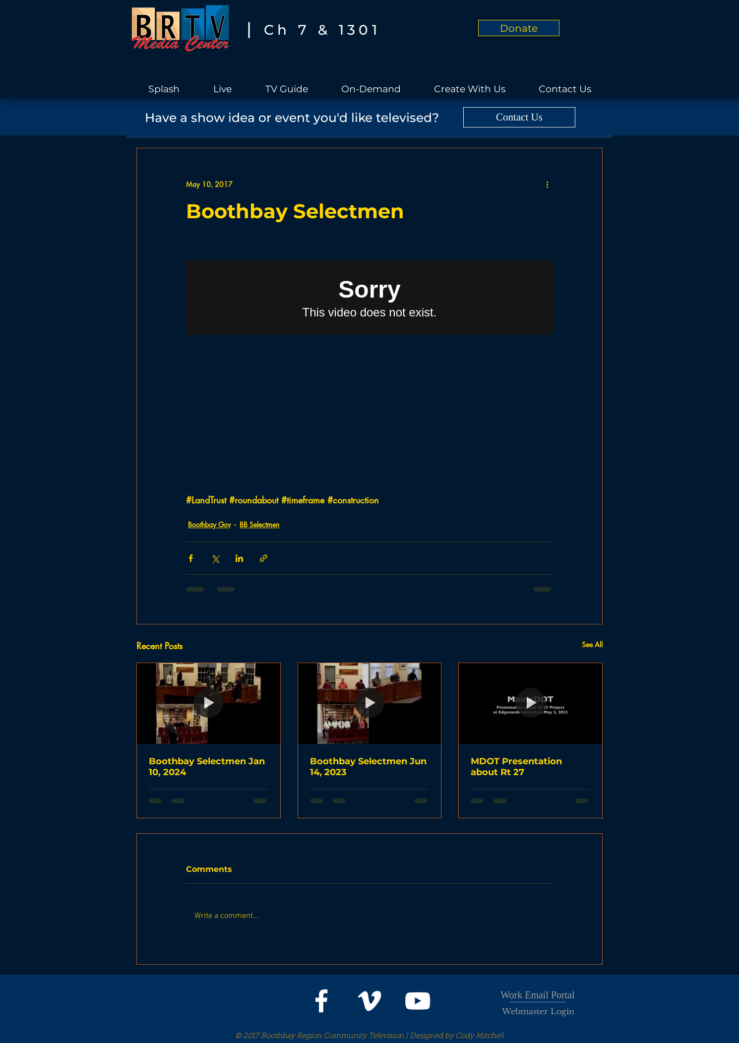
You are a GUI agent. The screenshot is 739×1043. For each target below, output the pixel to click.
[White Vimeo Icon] (369, 1000)
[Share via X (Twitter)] (215, 558)
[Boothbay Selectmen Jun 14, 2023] (369, 703)
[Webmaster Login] (538, 1011)
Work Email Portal (537, 994)
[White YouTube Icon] (417, 1000)
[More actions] (547, 184)
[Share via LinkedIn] (239, 558)
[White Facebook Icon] (321, 1000)
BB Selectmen (259, 524)
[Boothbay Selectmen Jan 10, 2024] (208, 703)
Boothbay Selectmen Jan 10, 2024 (207, 767)
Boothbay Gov (209, 524)
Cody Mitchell (479, 1036)
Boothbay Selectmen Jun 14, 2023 (368, 767)
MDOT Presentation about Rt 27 (516, 767)
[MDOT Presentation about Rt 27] (530, 703)
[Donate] (518, 28)
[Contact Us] (519, 117)
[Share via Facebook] (190, 558)
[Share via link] (263, 558)
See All (592, 644)
